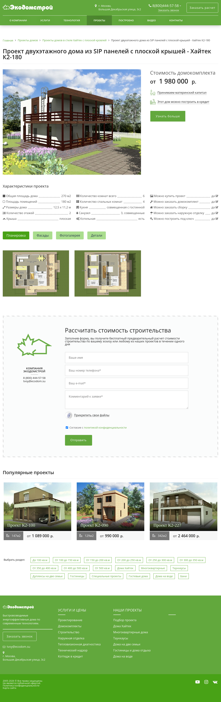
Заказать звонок (168, 10)
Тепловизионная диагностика (79, 644)
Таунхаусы (179, 568)
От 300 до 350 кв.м (191, 560)
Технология (72, 20)
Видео (151, 20)
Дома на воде (164, 576)
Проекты (99, 20)
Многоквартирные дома (130, 632)
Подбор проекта (125, 620)
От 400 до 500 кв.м (75, 568)
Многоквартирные (153, 568)
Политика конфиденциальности (21, 685)
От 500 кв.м (102, 568)
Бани (183, 576)
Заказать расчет (202, 8)
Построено (126, 20)
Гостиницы (77, 576)
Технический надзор (73, 650)
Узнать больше (168, 116)
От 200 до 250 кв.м (129, 560)
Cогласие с (98, 427)
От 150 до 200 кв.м (98, 560)
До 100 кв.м (40, 560)
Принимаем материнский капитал (182, 93)
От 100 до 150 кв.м (67, 560)
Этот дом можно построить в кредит (183, 102)
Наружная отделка (71, 638)
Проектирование (70, 620)
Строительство (68, 632)
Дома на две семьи (126, 644)
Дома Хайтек (125, 568)
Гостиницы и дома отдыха (132, 650)
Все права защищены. (30, 680)
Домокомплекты (69, 626)
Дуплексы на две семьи (48, 576)
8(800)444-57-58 (166, 5)
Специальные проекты (106, 576)
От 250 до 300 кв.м (160, 560)
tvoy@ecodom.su (34, 381)
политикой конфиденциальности (105, 427)
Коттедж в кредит (70, 656)
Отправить (78, 440)
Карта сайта (9, 688)
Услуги (45, 20)
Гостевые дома (138, 576)
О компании (18, 20)
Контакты (176, 20)
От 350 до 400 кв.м (44, 568)
